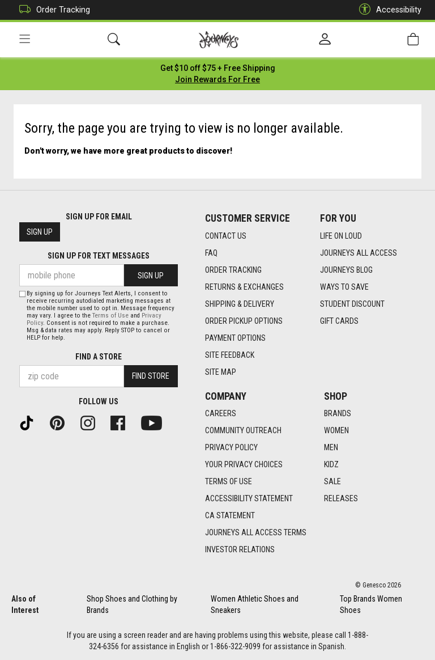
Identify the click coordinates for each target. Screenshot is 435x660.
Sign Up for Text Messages (99, 255)
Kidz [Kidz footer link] (331, 464)
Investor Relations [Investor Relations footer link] (240, 549)
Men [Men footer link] (331, 447)
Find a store (98, 356)
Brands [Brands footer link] (337, 413)
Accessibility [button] (387, 10)
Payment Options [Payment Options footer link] (235, 337)
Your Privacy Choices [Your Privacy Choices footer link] (244, 464)
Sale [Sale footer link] (332, 481)
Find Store (150, 375)
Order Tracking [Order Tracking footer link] (233, 269)
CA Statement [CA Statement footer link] (230, 515)
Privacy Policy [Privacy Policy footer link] (231, 447)
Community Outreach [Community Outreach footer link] (243, 430)
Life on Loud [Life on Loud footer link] (341, 235)
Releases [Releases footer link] (341, 498)
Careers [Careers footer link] (220, 413)
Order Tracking (52, 10)
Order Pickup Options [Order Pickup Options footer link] (244, 320)
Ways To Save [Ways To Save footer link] (344, 286)
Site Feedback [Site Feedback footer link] (229, 354)
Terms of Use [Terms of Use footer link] (228, 481)
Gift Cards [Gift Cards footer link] (339, 320)
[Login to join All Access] (217, 68)
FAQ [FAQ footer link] (211, 252)
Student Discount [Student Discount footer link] (352, 303)
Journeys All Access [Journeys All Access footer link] (358, 252)
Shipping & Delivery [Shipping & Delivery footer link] (239, 303)
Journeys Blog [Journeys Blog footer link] (346, 269)
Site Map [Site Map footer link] (220, 371)
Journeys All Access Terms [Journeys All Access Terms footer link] (255, 532)
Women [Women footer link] (336, 430)
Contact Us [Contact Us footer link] (225, 235)
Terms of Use (110, 315)
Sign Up (40, 231)
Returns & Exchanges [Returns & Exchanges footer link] (244, 286)
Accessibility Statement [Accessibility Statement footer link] (249, 498)
